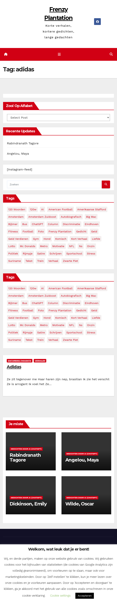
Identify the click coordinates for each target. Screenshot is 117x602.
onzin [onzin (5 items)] (91, 246)
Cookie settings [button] (60, 595)
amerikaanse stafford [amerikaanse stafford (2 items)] (91, 209)
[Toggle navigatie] (59, 54)
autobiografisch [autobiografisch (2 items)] (71, 216)
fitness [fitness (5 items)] (13, 231)
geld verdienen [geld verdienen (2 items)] (18, 239)
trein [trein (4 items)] (40, 261)
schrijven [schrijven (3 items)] (56, 253)
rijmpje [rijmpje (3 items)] (28, 253)
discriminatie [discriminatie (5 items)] (71, 224)
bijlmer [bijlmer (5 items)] (13, 224)
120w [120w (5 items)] (33, 209)
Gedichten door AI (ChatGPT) (26, 449)
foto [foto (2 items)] (41, 231)
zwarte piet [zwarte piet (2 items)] (70, 261)
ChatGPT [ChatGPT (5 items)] (37, 224)
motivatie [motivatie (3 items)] (58, 246)
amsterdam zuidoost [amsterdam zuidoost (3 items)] (42, 216)
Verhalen (40, 361)
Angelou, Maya (18, 154)
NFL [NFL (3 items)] (71, 246)
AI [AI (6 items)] (42, 209)
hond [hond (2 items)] (47, 239)
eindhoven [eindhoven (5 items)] (91, 224)
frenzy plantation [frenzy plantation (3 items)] (60, 231)
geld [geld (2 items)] (94, 231)
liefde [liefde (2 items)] (96, 239)
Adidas (14, 367)
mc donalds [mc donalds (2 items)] (27, 246)
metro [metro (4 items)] (44, 246)
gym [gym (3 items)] (36, 239)
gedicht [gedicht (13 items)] (81, 231)
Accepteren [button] (85, 595)
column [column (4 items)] (53, 224)
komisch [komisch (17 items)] (60, 239)
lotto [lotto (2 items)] (11, 246)
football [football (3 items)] (28, 231)
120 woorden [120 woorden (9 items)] (16, 209)
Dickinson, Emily (28, 504)
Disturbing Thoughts (19, 361)
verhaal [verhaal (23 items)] (53, 261)
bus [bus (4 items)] (24, 224)
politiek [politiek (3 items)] (13, 253)
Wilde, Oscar (79, 504)
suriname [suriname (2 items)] (14, 261)
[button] (111, 54)
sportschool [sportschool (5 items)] (74, 253)
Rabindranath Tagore (23, 144)
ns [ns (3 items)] (80, 246)
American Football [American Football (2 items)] (60, 209)
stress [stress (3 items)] (91, 253)
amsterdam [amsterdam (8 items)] (16, 216)
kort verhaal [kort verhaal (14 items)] (79, 239)
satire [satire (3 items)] (41, 253)
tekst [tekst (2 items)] (28, 261)
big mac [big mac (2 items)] (91, 216)
